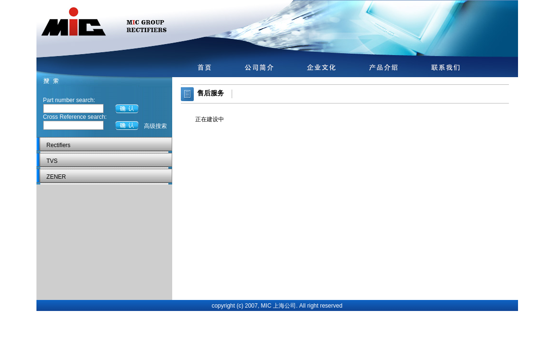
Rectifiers (59, 145)
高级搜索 (155, 126)
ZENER (56, 176)
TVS (52, 161)
